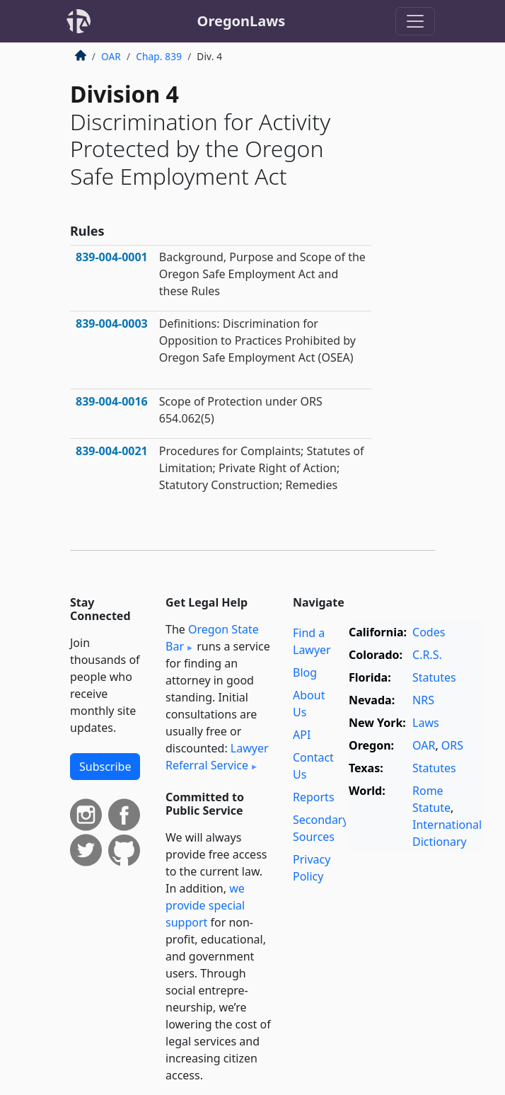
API (301, 735)
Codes (428, 632)
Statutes (434, 677)
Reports (314, 797)
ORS (452, 745)
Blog (305, 672)
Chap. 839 (159, 56)
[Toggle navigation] (415, 21)
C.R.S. (427, 655)
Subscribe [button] (105, 766)
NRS (423, 700)
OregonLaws (241, 20)
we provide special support (205, 905)
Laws (425, 722)
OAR (111, 56)
